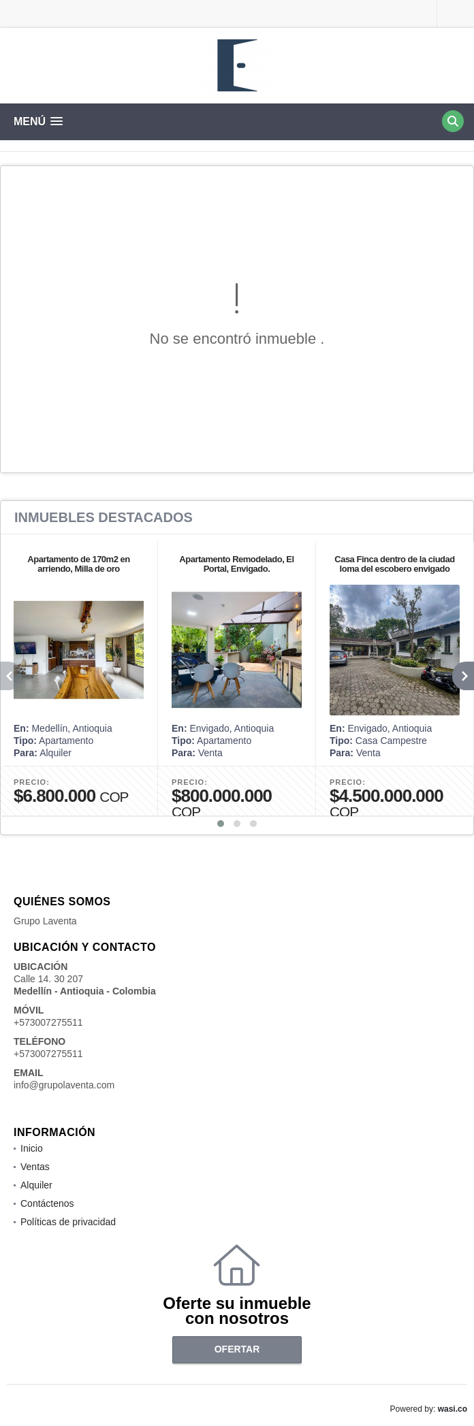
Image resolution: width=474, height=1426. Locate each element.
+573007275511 (48, 1022)
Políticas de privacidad (68, 1221)
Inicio (31, 1148)
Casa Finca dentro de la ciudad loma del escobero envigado (394, 564)
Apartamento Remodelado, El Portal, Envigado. (236, 564)
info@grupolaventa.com (64, 1085)
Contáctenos (47, 1203)
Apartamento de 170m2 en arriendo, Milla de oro (78, 564)
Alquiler (36, 1185)
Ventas (35, 1166)
